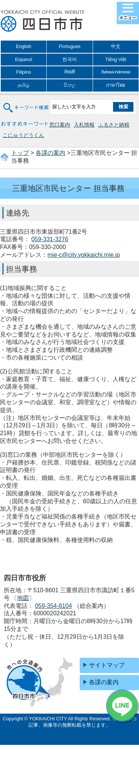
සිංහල (70, 85)
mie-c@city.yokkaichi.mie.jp (83, 255)
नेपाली (69, 72)
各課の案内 (50, 153)
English (24, 46)
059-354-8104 (53, 606)
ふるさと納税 (113, 125)
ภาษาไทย (115, 85)
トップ (20, 153)
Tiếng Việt (115, 59)
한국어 (69, 59)
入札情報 (84, 125)
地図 (23, 598)
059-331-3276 (49, 239)
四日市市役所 (42, 21)
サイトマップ (107, 665)
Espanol (23, 59)
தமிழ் (23, 85)
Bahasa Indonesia (116, 72)
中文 (115, 46)
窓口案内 (59, 125)
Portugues (69, 46)
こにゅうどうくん (23, 135)
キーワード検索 (26, 103)
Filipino (23, 72)
